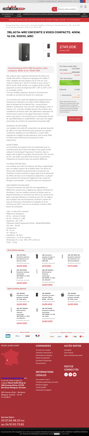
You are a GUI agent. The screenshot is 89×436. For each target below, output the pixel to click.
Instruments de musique (7, 17)
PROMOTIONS (67, 16)
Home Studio (19, 17)
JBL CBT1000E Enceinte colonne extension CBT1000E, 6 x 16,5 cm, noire (23, 275)
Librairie (50, 16)
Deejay (35, 16)
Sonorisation (28, 16)
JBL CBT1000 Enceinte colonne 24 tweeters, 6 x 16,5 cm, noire (23, 259)
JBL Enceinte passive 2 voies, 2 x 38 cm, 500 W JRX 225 (48, 259)
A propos (42, 1)
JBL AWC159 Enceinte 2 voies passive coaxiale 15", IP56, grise (23, 298)
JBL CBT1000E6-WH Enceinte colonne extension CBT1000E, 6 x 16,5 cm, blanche (48, 276)
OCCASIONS (76, 16)
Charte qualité (51, 1)
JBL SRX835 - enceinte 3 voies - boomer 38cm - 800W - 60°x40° (48, 298)
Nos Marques (84, 17)
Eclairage (42, 16)
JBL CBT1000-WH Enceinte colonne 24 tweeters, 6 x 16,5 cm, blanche (74, 259)
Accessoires (58, 16)
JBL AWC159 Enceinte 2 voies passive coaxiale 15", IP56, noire (74, 298)
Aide (75, 1)
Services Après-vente (65, 1)
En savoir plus (64, 434)
